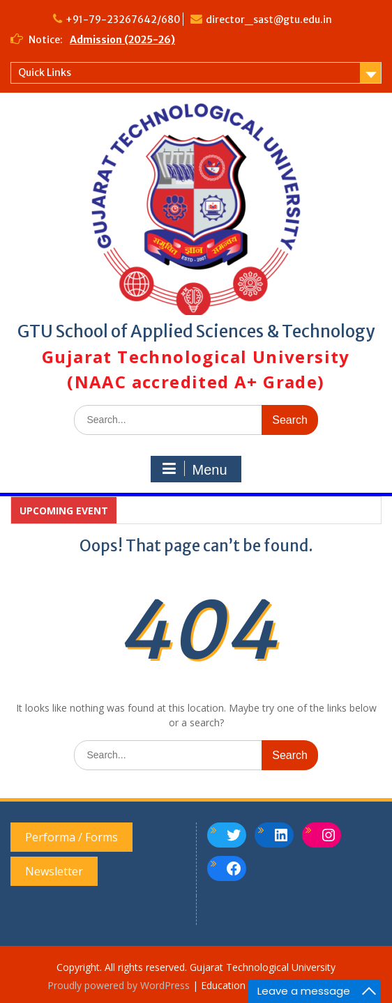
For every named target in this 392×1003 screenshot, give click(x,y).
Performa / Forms (71, 837)
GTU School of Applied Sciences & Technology (196, 331)
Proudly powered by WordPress (118, 985)
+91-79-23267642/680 (123, 19)
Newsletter (54, 871)
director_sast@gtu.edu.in (269, 19)
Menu (194, 469)
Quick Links (44, 72)
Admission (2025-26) (122, 39)
